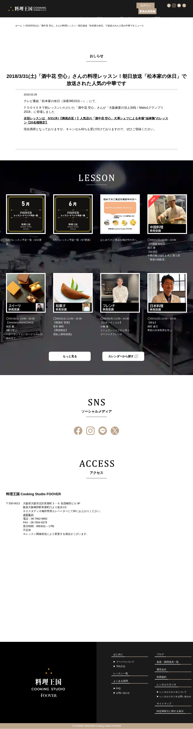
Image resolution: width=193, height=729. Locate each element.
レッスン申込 (94, 12)
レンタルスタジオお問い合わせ (175, 697)
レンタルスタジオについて (173, 692)
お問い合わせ (123, 693)
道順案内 (28, 514)
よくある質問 (152, 12)
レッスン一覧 (115, 12)
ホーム (18, 25)
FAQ (118, 688)
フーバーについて (70, 12)
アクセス (133, 12)
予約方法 (120, 666)
